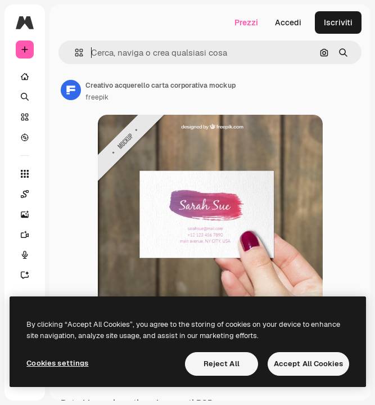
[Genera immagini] (30, 214)
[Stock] (25, 117)
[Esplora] (25, 137)
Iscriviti (338, 22)
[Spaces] (30, 194)
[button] (74, 52)
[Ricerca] (25, 97)
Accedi (288, 22)
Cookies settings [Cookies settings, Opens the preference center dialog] (57, 363)
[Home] (25, 77)
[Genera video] (30, 235)
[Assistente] (30, 275)
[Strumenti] (25, 174)
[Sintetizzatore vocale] (30, 255)
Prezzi (246, 22)
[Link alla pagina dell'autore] (71, 90)
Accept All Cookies (308, 363)
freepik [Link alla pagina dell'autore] (97, 97)
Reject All (222, 363)
